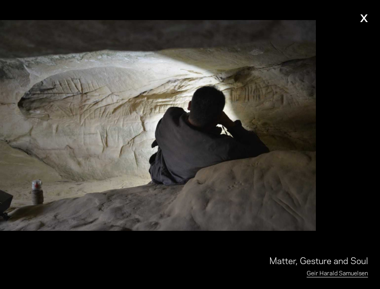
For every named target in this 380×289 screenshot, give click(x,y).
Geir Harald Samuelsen (337, 272)
